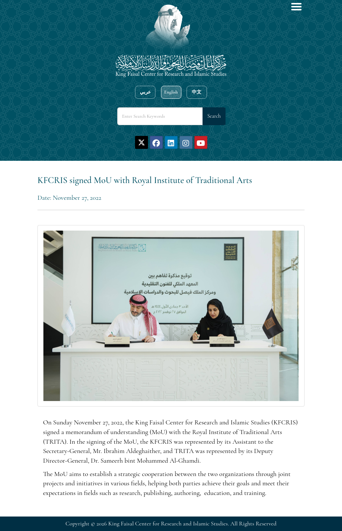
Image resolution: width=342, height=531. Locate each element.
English (171, 92)
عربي (145, 92)
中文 (196, 92)
